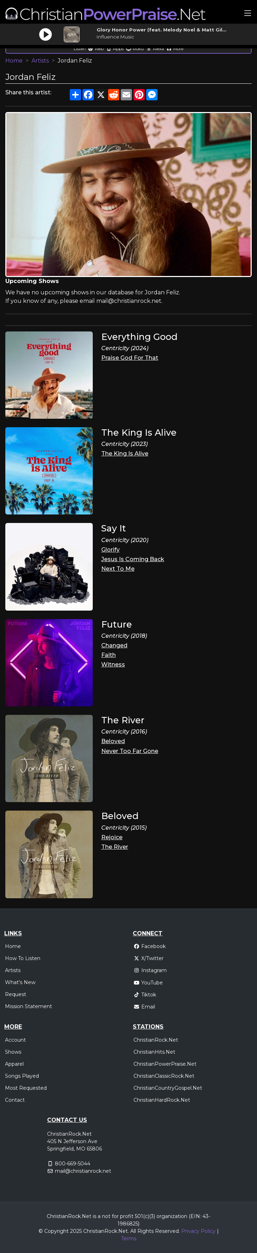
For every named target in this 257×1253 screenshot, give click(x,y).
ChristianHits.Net (154, 1051)
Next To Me (118, 568)
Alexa (155, 48)
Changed (114, 645)
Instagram (150, 970)
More (174, 48)
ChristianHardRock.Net (161, 1100)
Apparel (14, 1063)
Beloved (113, 741)
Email (144, 1006)
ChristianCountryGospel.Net (167, 1088)
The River (114, 846)
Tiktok (144, 994)
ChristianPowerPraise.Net (164, 1063)
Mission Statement (28, 1006)
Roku (135, 48)
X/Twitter (148, 958)
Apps (115, 48)
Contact (15, 1100)
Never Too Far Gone (129, 751)
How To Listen (22, 958)
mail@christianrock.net (83, 1171)
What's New (20, 982)
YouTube (148, 982)
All (133, 1231)
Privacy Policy (198, 1231)
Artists (40, 60)
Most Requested (26, 1088)
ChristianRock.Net (155, 1039)
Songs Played (22, 1075)
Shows (13, 1051)
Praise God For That (129, 357)
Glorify (110, 549)
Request (15, 994)
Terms (128, 1238)
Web (96, 48)
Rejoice (111, 837)
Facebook (149, 946)
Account (15, 1039)
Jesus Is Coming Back (132, 559)
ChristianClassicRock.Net (163, 1075)
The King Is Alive (124, 453)
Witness (113, 664)
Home (14, 60)
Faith (108, 655)
